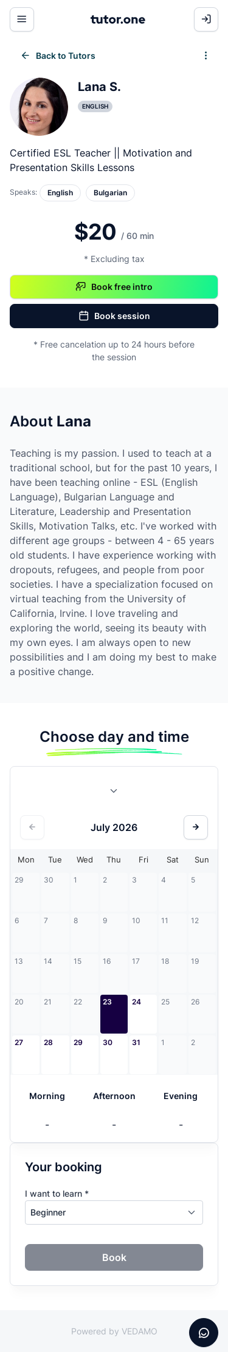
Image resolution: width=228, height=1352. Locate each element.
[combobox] (114, 793)
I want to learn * (57, 1193)
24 (136, 1001)
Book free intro (114, 286)
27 (19, 1042)
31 (136, 1042)
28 (48, 1042)
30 (107, 1042)
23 (107, 1001)
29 (78, 1042)
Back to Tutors (57, 55)
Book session (114, 316)
